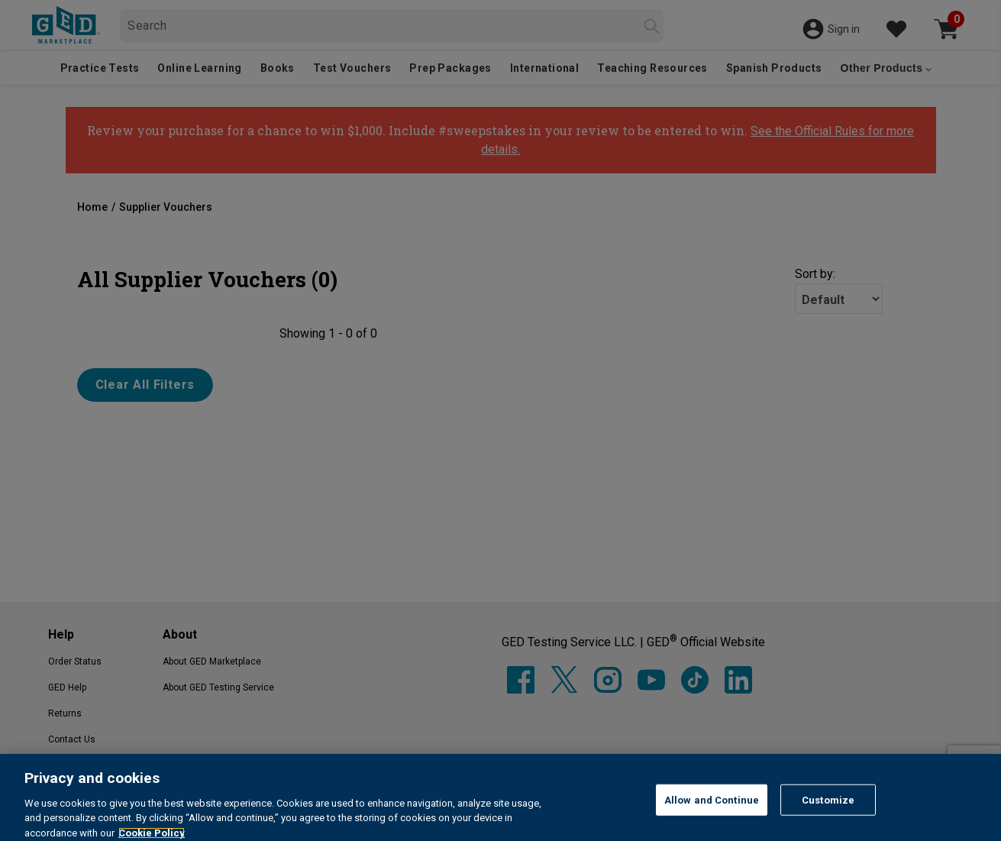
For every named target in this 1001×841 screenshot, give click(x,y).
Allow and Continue (711, 822)
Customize (828, 822)
